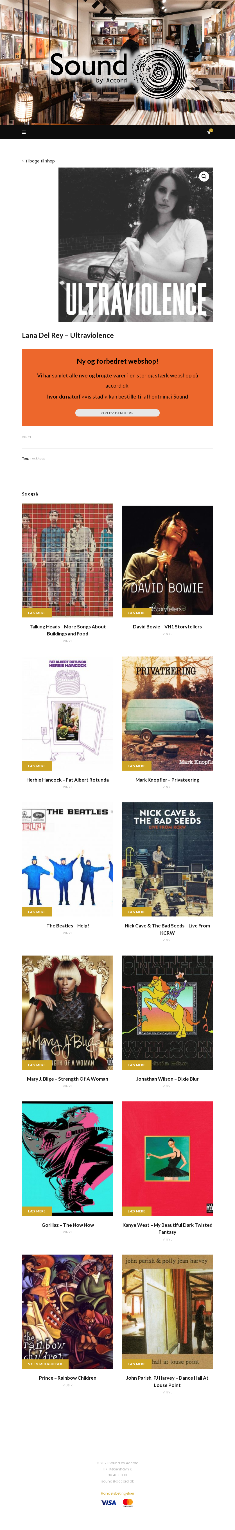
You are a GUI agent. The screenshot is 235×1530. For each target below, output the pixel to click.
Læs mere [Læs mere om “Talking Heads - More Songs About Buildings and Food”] (37, 613)
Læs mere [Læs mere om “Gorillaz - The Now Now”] (37, 1211)
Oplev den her (117, 413)
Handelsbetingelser (117, 1493)
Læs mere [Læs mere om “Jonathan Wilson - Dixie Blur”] (136, 1065)
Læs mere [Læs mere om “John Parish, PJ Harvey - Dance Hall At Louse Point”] (136, 1364)
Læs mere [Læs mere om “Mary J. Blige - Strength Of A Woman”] (37, 1065)
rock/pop (38, 458)
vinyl (27, 437)
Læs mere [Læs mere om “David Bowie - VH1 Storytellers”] (136, 613)
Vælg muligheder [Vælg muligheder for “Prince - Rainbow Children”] (45, 1364)
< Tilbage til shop (38, 161)
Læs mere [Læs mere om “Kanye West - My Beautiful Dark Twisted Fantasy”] (136, 1211)
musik (67, 1385)
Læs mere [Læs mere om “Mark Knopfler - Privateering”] (136, 766)
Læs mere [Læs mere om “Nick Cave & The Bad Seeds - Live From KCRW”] (136, 912)
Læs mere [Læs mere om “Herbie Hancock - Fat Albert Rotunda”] (37, 766)
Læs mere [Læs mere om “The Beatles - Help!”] (37, 912)
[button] (204, 176)
